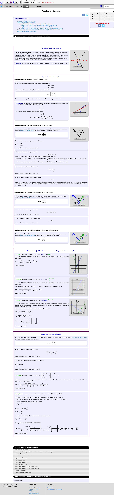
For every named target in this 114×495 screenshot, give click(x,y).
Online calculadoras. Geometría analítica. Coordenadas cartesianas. (33, 476)
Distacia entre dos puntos (21, 449)
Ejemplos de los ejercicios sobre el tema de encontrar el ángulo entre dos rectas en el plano (40, 29)
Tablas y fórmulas (33, 492)
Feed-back (50, 487)
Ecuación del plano (20, 460)
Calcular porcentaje (34, 493)
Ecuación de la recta (20, 453)
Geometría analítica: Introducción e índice (26, 447)
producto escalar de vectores (27, 130)
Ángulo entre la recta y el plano (23, 472)
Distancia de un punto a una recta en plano (26, 466)
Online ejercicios (33, 489)
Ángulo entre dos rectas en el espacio (26, 31)
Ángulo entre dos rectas (21, 458)
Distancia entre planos (21, 464)
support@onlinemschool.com (54, 489)
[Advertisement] (6, 32)
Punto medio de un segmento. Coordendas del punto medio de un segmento (35, 451)
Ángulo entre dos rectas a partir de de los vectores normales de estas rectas (39, 27)
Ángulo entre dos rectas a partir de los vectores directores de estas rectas (39, 25)
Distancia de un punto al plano (23, 462)
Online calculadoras (34, 487)
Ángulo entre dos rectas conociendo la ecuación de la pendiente (37, 24)
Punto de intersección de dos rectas (24, 456)
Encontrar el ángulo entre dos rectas (26, 21)
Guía (30, 490)
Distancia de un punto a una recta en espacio (27, 468)
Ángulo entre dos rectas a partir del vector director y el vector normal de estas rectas (42, 28)
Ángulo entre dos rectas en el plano (26, 22)
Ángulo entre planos (20, 470)
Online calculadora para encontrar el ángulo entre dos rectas (32, 36)
